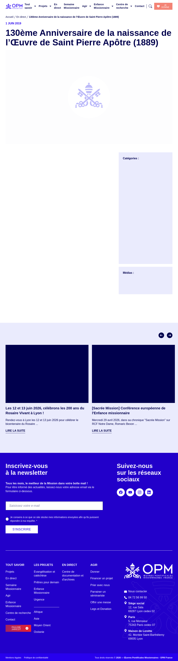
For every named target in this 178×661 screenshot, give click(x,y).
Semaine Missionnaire (71, 6)
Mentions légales (13, 657)
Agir (84, 6)
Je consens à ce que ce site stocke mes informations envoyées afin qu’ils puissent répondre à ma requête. (54, 519)
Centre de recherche (122, 6)
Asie (36, 618)
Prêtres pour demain (46, 582)
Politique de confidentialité (36, 657)
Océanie (39, 631)
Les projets (43, 564)
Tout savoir (28, 6)
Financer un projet (101, 578)
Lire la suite (15, 430)
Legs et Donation (100, 608)
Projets (43, 6)
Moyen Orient (42, 625)
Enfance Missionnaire (102, 6)
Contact (139, 6)
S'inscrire (22, 529)
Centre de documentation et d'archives (72, 575)
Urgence (39, 599)
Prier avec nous (100, 585)
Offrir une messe (100, 602)
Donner (94, 571)
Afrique (38, 611)
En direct (57, 6)
